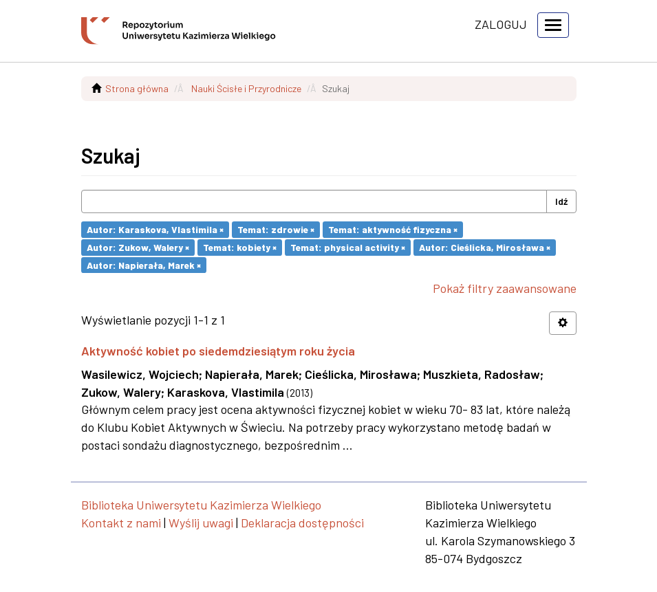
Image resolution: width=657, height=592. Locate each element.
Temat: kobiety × (240, 247)
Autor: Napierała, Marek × (144, 264)
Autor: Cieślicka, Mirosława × (484, 247)
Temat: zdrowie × (275, 229)
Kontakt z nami (121, 522)
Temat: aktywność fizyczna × (392, 229)
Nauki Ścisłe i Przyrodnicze (246, 88)
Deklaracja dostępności (302, 522)
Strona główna (137, 88)
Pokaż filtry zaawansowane (505, 288)
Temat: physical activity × (347, 247)
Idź (561, 201)
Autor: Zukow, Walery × (138, 247)
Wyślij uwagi (201, 522)
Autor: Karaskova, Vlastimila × (155, 229)
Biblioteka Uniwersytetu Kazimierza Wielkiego (201, 504)
